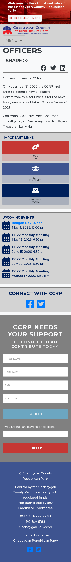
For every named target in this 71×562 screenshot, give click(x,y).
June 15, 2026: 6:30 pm (29, 251)
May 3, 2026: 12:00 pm (28, 227)
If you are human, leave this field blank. (29, 426)
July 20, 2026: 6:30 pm (28, 264)
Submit (35, 414)
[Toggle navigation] (14, 40)
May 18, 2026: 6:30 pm (28, 239)
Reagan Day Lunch (27, 223)
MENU (11, 40)
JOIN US (35, 448)
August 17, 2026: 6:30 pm (31, 276)
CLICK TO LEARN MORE (25, 18)
